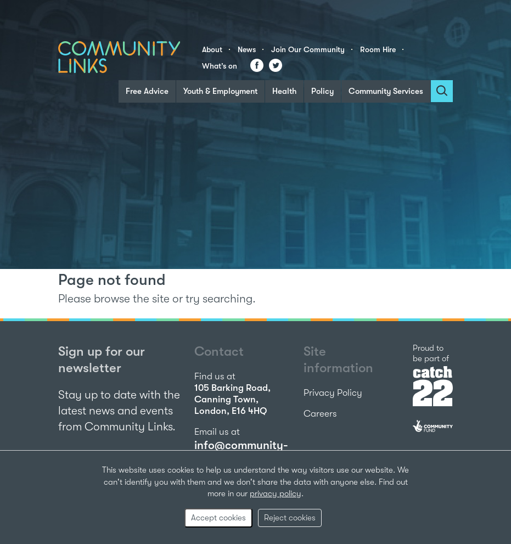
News (247, 49)
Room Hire (378, 49)
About (212, 49)
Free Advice (147, 91)
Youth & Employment (220, 91)
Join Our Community (308, 49)
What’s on (219, 65)
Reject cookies (290, 518)
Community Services (386, 91)
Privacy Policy (333, 393)
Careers (320, 413)
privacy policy (275, 493)
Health (284, 91)
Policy (322, 91)
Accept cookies (218, 518)
